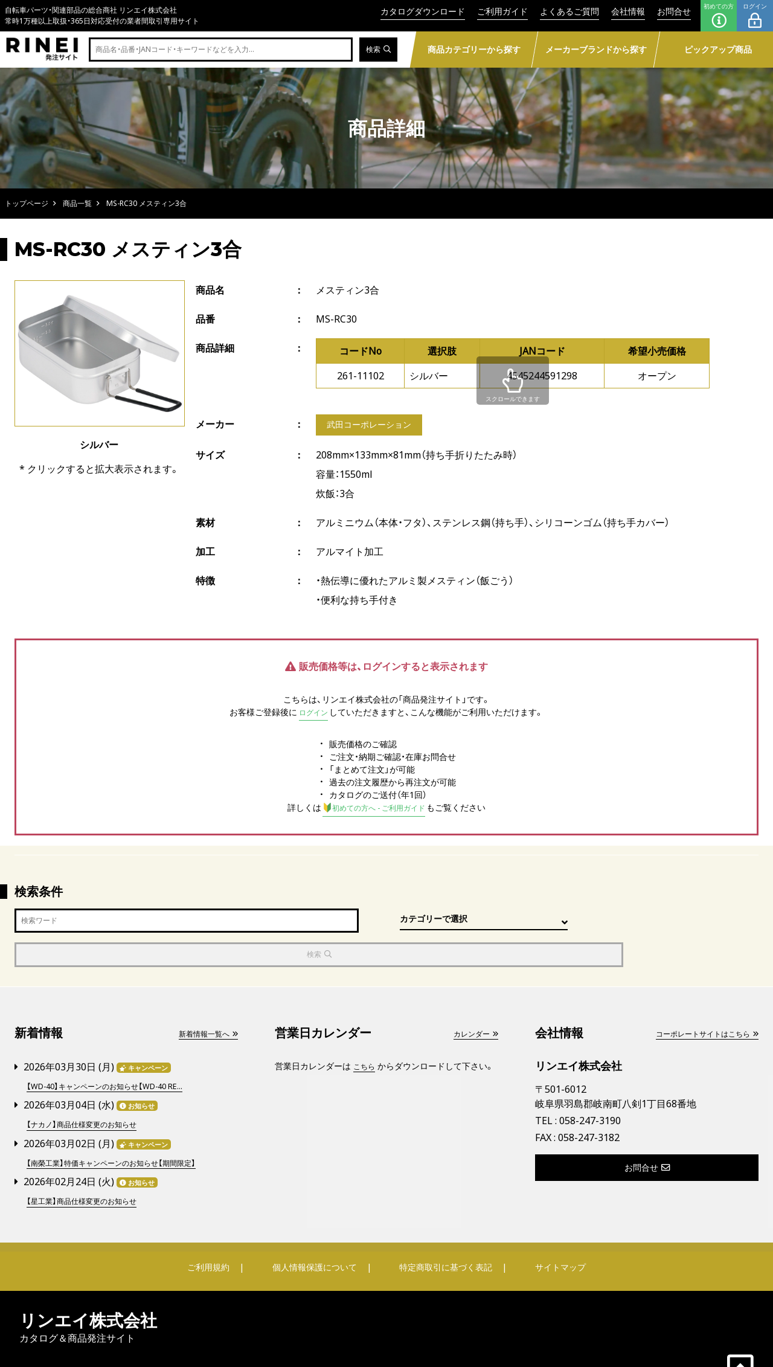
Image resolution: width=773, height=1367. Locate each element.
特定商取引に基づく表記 (444, 1231)
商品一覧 (77, 203)
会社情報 (628, 11)
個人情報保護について (315, 1231)
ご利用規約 (215, 1231)
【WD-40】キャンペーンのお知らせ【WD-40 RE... (116, 1054)
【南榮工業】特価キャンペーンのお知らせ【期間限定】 (124, 1128)
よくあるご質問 (569, 11)
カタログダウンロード (422, 11)
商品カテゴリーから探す (473, 49)
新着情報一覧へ (203, 1002)
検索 (376, 50)
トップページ (26, 203)
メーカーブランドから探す (595, 49)
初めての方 (719, 16)
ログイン (755, 16)
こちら (366, 1034)
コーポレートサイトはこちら (699, 1002)
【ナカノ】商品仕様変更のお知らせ (90, 1091)
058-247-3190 (590, 1089)
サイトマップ (553, 1231)
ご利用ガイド (502, 11)
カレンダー (472, 1002)
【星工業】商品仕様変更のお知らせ (90, 1166)
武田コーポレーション (375, 426)
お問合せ (674, 11)
